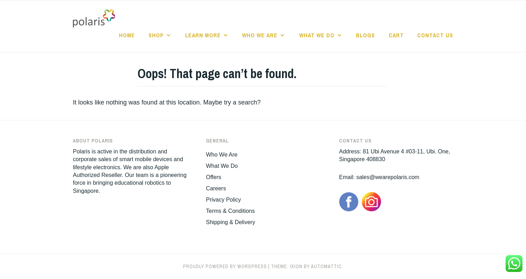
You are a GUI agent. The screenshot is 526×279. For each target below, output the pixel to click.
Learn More (203, 35)
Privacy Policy (223, 200)
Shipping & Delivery (230, 222)
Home (127, 35)
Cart (396, 35)
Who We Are (259, 35)
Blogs (365, 35)
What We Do (316, 35)
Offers (213, 177)
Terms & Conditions (230, 211)
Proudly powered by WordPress (225, 266)
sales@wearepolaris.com (387, 177)
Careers (216, 188)
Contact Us (435, 35)
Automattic (326, 266)
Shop (156, 35)
